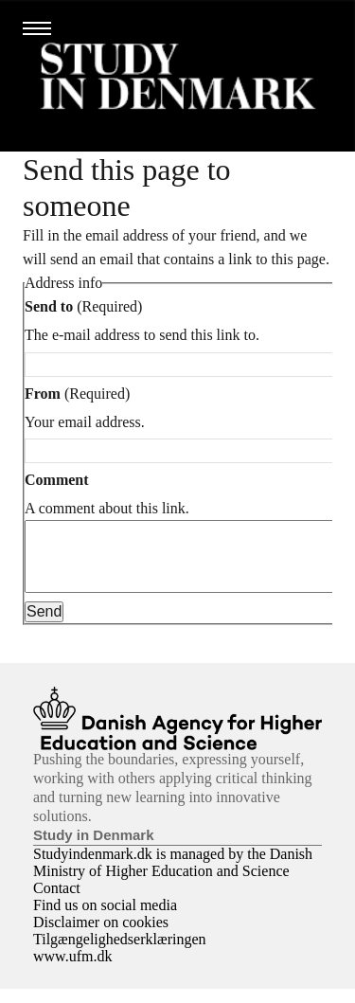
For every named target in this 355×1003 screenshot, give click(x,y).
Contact (56, 902)
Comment (57, 480)
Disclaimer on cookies (101, 936)
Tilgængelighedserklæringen (119, 953)
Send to (49, 306)
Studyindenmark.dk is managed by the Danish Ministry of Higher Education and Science (172, 876)
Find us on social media (105, 919)
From (43, 393)
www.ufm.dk (72, 970)
